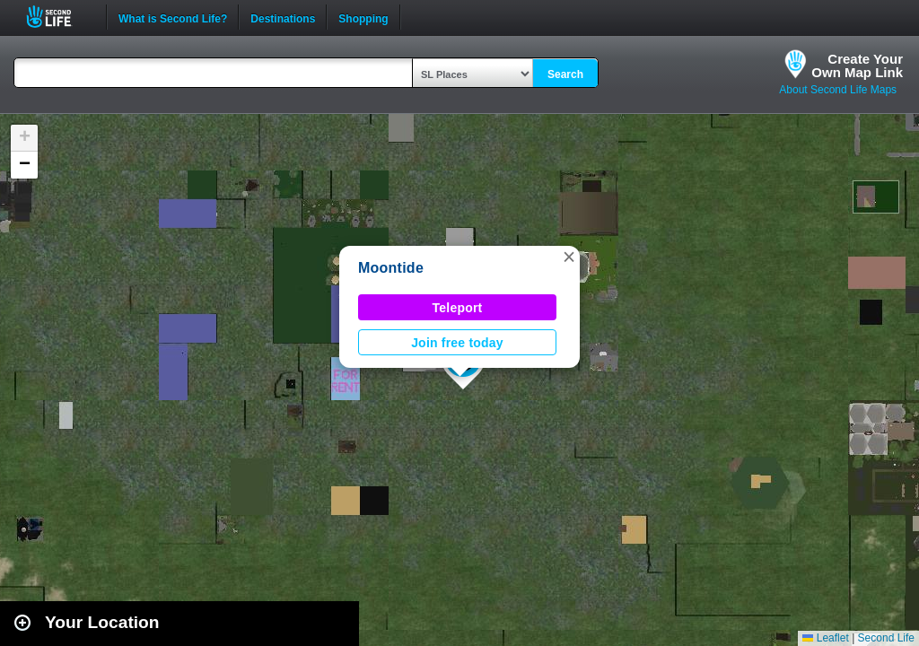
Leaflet (825, 638)
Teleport (458, 308)
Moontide (391, 267)
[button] (569, 256)
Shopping (363, 17)
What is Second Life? (172, 17)
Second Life (58, 16)
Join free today (457, 343)
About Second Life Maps (838, 89)
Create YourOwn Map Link (857, 65)
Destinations (282, 17)
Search (565, 74)
